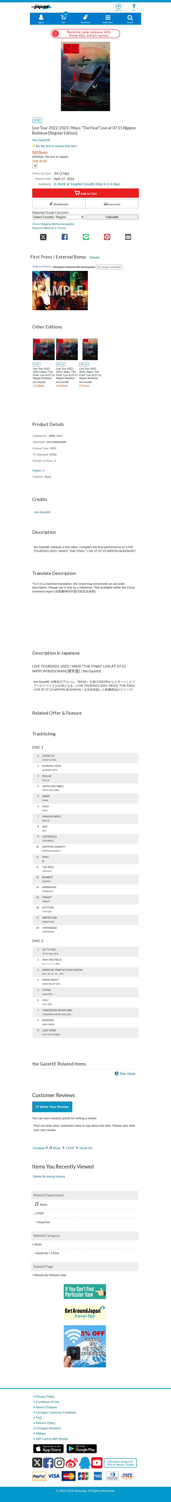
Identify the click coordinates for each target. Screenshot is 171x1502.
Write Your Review (52, 1107)
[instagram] (59, 1463)
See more (127, 1074)
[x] (37, 1463)
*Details (94, 257)
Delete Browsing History (49, 1176)
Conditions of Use (48, 1402)
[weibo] (72, 1463)
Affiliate (40, 1433)
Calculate (112, 217)
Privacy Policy (45, 1396)
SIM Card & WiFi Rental (52, 1439)
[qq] (85, 1463)
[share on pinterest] (106, 235)
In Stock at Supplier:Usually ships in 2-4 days (87, 184)
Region (37, 470)
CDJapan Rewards (48, 1428)
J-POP (70, 1148)
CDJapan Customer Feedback (56, 1412)
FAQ (39, 1417)
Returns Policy (45, 1423)
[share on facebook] (64, 235)
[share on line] (85, 235)
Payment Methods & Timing (48, 227)
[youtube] (96, 1463)
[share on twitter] (43, 235)
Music (57, 1148)
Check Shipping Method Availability (53, 223)
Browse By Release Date (50, 1275)
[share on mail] (128, 235)
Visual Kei (85, 1148)
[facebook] (48, 1463)
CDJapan (39, 1148)
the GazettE (41, 140)
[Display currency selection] (34, 166)
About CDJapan (46, 1407)
